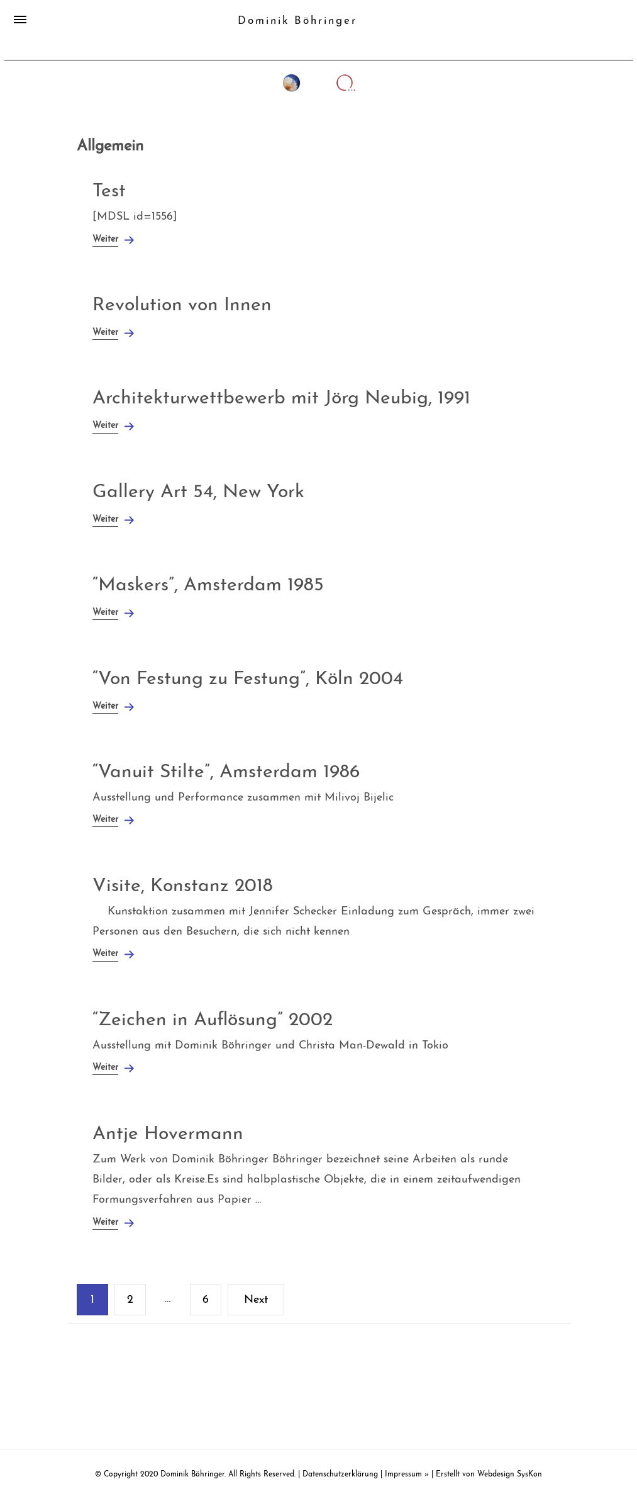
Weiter (105, 239)
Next (256, 1300)
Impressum (403, 1474)
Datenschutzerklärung (340, 1474)
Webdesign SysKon (509, 1474)
